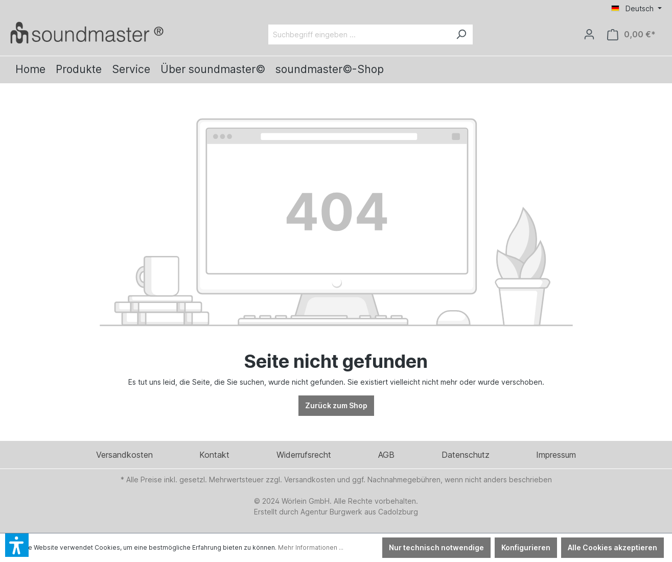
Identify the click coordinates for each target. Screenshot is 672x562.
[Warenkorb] (631, 34)
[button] (17, 545)
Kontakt (214, 455)
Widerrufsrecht (303, 455)
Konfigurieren (525, 547)
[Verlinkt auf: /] (87, 32)
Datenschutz (466, 455)
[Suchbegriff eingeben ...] (359, 34)
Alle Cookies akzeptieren (612, 547)
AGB (386, 455)
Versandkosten (124, 455)
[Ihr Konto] (589, 34)
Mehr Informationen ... (310, 547)
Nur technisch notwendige (436, 547)
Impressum (556, 455)
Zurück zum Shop (336, 405)
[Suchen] (461, 34)
